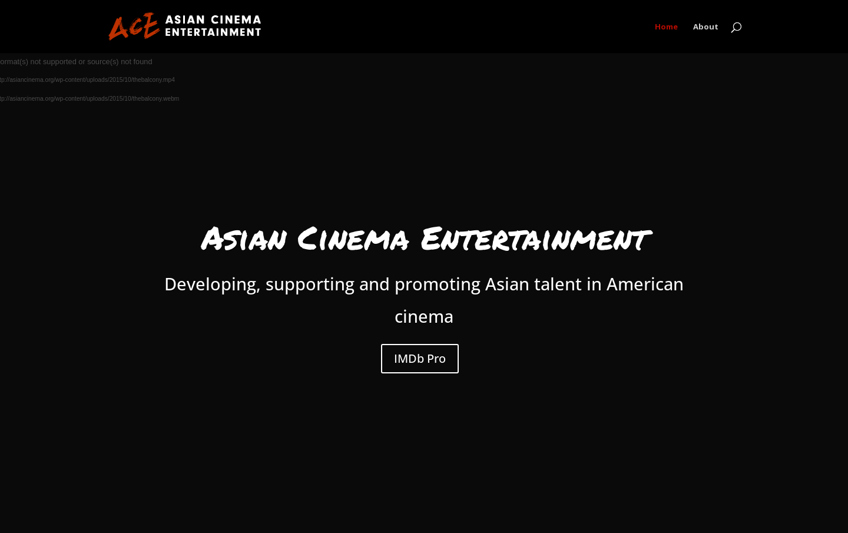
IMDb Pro (420, 358)
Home (666, 27)
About (705, 27)
